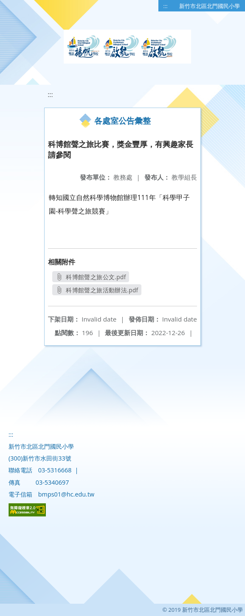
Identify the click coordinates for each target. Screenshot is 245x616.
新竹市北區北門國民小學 (209, 6)
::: (165, 6)
